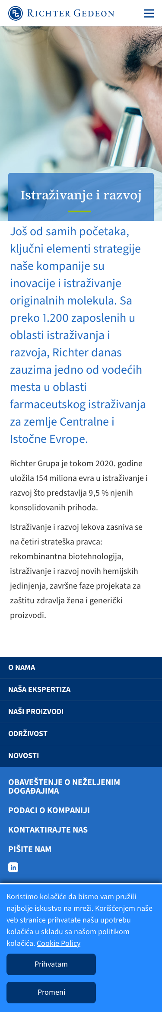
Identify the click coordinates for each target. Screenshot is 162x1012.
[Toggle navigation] (147, 13)
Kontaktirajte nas (48, 830)
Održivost (28, 733)
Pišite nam (29, 849)
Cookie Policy (58, 943)
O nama (21, 667)
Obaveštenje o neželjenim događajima (64, 786)
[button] (143, 668)
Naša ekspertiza (39, 689)
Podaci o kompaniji (49, 810)
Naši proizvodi (36, 711)
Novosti (23, 755)
